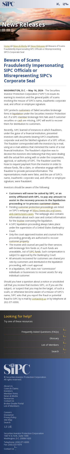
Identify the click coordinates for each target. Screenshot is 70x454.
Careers (8, 412)
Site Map (8, 419)
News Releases (38, 46)
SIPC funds (35, 251)
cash (19, 120)
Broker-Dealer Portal (14, 403)
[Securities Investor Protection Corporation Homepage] (8, 3)
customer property (19, 241)
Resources (9, 398)
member (22, 117)
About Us (8, 386)
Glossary (58, 338)
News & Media (20, 46)
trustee (20, 220)
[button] (58, 4)
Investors (8, 391)
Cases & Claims (11, 388)
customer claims (49, 203)
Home (7, 46)
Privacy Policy (10, 417)
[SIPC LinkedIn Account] (9, 426)
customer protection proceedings (35, 207)
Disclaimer (9, 415)
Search (59, 351)
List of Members (53, 344)
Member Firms (11, 393)
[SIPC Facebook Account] (5, 426)
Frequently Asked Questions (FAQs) (43, 331)
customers (24, 110)
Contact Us (9, 401)
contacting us (39, 298)
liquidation (17, 113)
